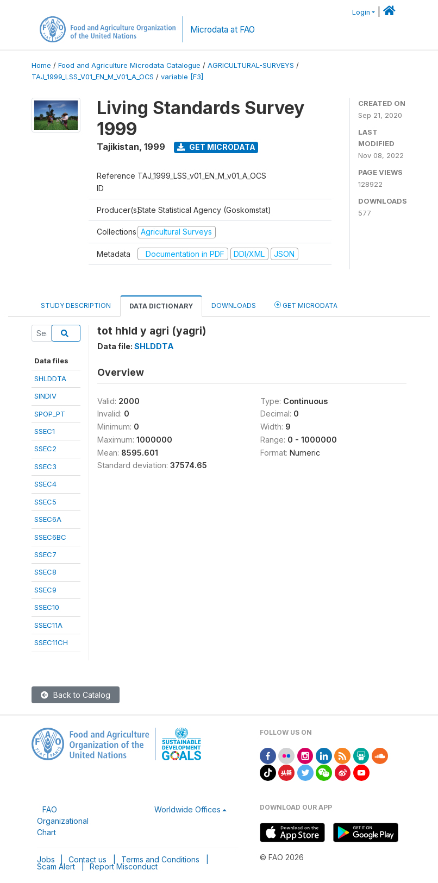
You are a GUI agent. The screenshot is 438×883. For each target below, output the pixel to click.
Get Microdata (216, 147)
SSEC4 (45, 484)
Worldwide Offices (187, 809)
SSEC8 (45, 571)
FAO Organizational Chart (63, 821)
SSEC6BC (50, 537)
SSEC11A (48, 625)
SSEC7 (45, 554)
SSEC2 (45, 448)
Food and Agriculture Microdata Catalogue (129, 65)
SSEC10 (46, 607)
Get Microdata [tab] (305, 305)
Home (41, 65)
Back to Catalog (75, 694)
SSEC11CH (51, 642)
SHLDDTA (50, 378)
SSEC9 (45, 589)
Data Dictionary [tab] (161, 306)
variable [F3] (182, 77)
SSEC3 (45, 466)
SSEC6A (47, 519)
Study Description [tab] (76, 305)
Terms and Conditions (160, 859)
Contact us (87, 859)
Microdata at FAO (222, 29)
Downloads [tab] (233, 305)
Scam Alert (56, 866)
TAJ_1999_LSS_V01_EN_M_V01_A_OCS (93, 77)
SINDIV (45, 396)
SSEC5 (45, 501)
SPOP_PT (49, 413)
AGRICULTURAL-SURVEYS (251, 65)
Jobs (46, 859)
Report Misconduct (124, 866)
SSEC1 (44, 431)
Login (361, 12)
